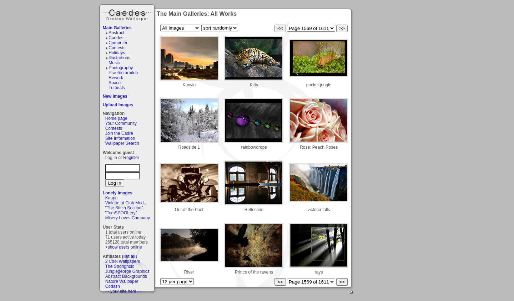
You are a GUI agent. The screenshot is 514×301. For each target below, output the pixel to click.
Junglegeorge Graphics (127, 271)
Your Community (121, 123)
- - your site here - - (123, 291)
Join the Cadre (119, 133)
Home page (116, 118)
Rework (116, 77)
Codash (112, 286)
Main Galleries (117, 27)
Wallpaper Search (122, 143)
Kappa (111, 197)
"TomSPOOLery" (121, 212)
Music (114, 62)
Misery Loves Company (127, 217)
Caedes (128, 13)
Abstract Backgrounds (126, 276)
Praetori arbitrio (123, 72)
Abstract (116, 32)
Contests (117, 47)
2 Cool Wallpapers (122, 261)
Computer (118, 42)
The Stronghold (120, 266)
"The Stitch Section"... (126, 207)
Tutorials (117, 87)
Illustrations (119, 57)
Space (115, 82)
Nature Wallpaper (121, 281)
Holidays (117, 52)
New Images (115, 96)
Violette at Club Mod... (126, 202)
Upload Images (118, 104)
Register (131, 157)
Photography (121, 67)
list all (130, 256)
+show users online (123, 247)
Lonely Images (117, 192)
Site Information (120, 138)
